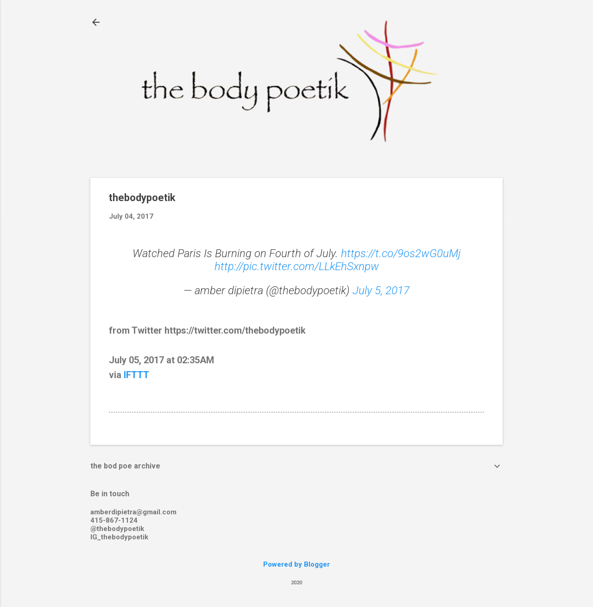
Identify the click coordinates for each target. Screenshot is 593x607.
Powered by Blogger (296, 564)
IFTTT (136, 374)
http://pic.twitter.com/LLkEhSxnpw (296, 266)
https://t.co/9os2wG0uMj (401, 253)
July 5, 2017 (381, 290)
